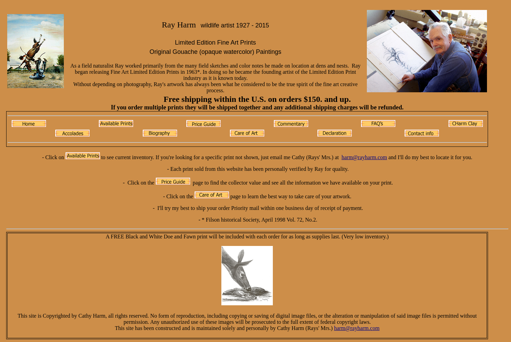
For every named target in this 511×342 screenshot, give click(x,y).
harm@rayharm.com (364, 157)
